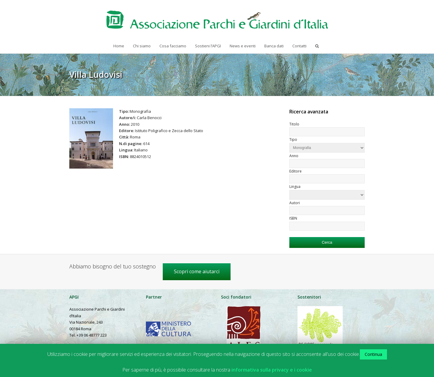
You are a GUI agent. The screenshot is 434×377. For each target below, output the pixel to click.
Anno (293, 155)
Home (118, 46)
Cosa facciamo (172, 46)
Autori (294, 202)
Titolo (294, 124)
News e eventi (243, 46)
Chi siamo (142, 46)
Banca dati (274, 46)
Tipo (293, 139)
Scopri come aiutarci (196, 271)
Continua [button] (373, 354)
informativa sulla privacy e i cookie (271, 370)
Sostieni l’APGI (208, 46)
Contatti (299, 46)
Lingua (294, 186)
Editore (295, 171)
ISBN (293, 218)
